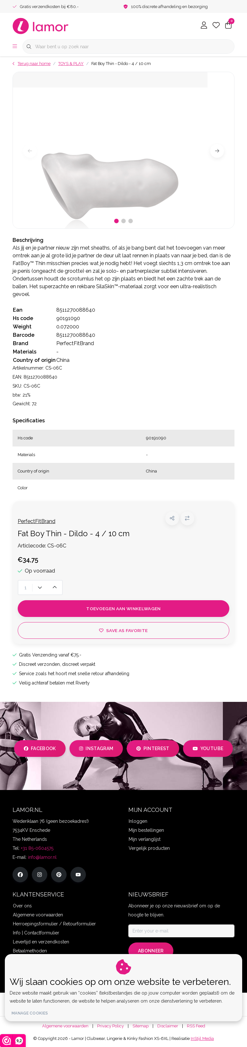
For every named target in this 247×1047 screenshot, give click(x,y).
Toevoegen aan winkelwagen (123, 608)
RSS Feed (196, 1026)
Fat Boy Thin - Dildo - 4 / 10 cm (121, 63)
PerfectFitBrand (36, 521)
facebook (40, 748)
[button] (172, 518)
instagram (96, 748)
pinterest (152, 748)
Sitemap (141, 1026)
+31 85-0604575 (37, 848)
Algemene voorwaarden (65, 1026)
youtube (208, 748)
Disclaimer (167, 1026)
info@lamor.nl (42, 857)
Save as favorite (123, 630)
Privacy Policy (110, 1026)
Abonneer (151, 950)
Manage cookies (30, 1013)
